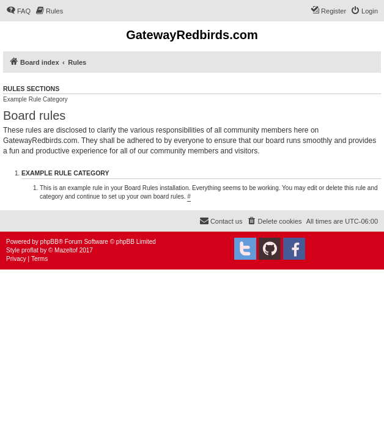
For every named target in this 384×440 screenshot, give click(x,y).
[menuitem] (18, 11)
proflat (30, 250)
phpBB (49, 241)
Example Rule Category (35, 99)
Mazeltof (66, 250)
